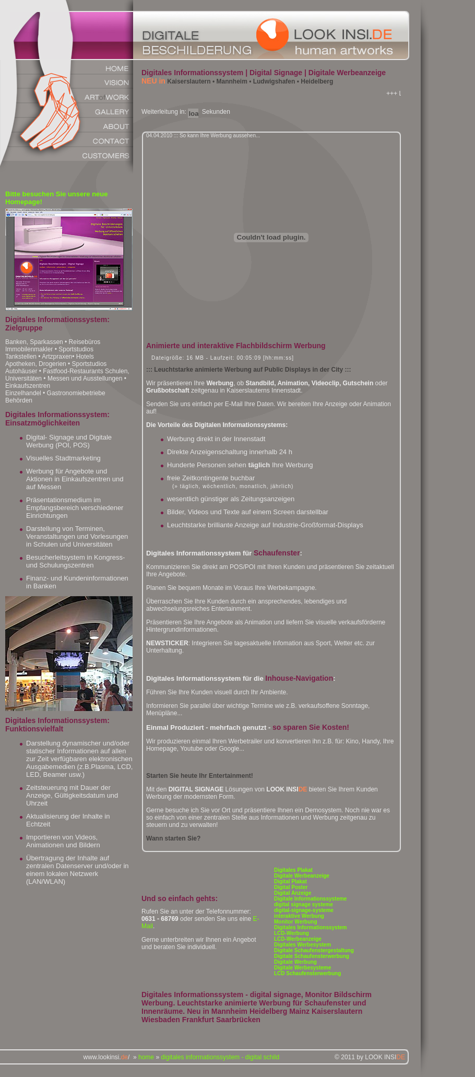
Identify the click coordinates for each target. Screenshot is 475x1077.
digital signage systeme (303, 904)
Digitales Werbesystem (302, 945)
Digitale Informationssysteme (310, 899)
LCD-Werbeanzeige (298, 939)
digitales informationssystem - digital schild (220, 1057)
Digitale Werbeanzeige (301, 876)
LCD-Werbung (291, 933)
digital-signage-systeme (304, 910)
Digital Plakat (290, 881)
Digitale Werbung (295, 962)
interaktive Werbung (299, 916)
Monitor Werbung (295, 922)
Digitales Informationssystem (310, 927)
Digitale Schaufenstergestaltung (314, 950)
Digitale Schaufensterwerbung (311, 956)
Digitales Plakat (293, 870)
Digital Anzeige (292, 893)
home (146, 1057)
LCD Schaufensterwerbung (307, 973)
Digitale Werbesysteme (302, 968)
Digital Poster (290, 887)
